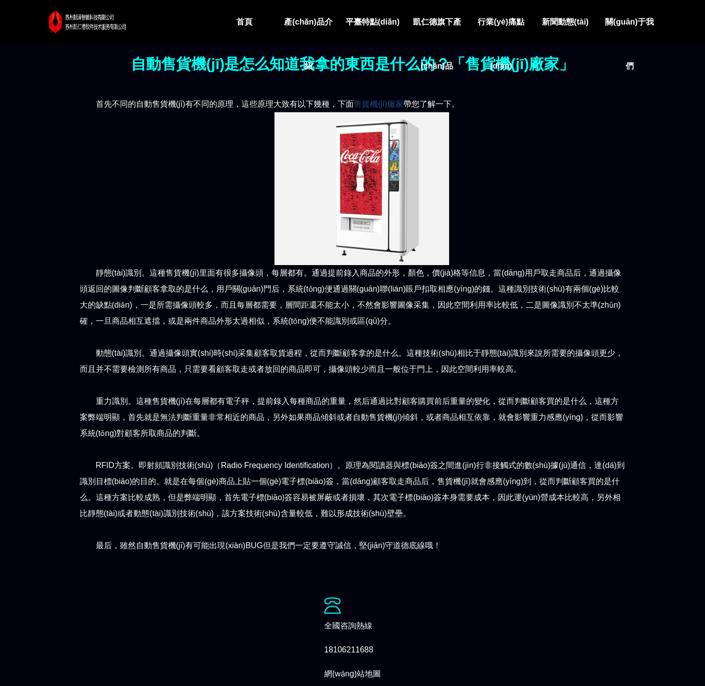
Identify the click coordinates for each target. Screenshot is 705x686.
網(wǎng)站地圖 (352, 673)
